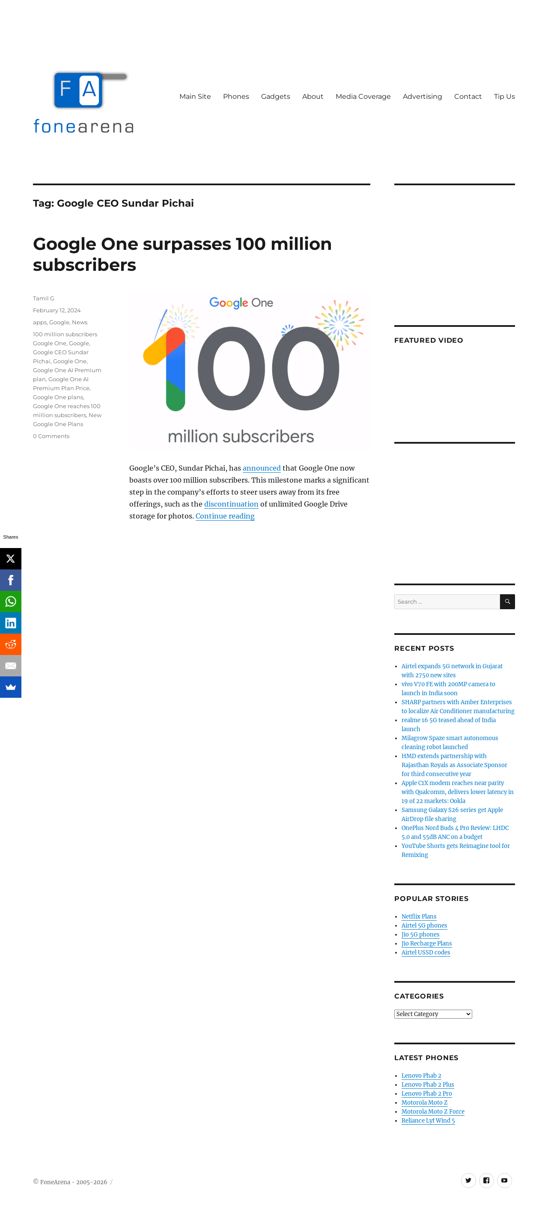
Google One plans (58, 397)
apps (40, 322)
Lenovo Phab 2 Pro (427, 1093)
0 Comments (51, 436)
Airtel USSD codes (426, 952)
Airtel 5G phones (424, 925)
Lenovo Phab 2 (421, 1075)
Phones (236, 96)
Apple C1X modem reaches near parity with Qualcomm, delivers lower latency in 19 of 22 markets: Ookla (458, 792)
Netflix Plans (419, 916)
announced (262, 468)
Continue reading (225, 516)
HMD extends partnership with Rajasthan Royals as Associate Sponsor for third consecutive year (454, 765)
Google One (69, 361)
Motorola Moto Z (425, 1102)
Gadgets (275, 96)
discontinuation (231, 504)
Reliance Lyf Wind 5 (428, 1120)
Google (59, 322)
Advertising (422, 96)
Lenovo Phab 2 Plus (428, 1084)
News (79, 322)
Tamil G (43, 298)
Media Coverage (363, 96)
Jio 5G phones (421, 934)
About (313, 96)
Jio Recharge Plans (427, 943)
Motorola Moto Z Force (433, 1111)
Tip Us (504, 96)
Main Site (195, 96)
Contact (468, 96)
